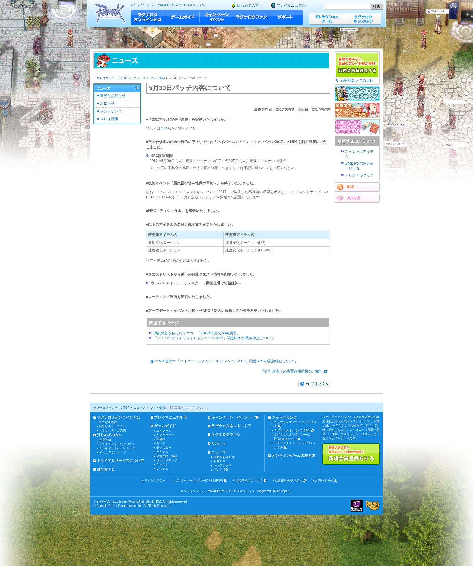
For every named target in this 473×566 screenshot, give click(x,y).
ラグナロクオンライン (109, 13)
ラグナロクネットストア (363, 19)
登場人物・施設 (166, 456)
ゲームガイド (182, 17)
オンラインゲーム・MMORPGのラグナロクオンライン (168, 5)
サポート (285, 17)
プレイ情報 (157, 78)
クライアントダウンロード (117, 444)
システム (162, 468)
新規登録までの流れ (357, 80)
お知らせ (107, 103)
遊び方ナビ (106, 469)
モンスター (163, 447)
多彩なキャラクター (112, 426)
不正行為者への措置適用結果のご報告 (295, 371)
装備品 (160, 439)
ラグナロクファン (251, 17)
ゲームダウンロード (112, 452)
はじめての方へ (249, 5)
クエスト (162, 464)
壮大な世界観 (108, 422)
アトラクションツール (327, 19)
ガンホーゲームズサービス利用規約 (199, 480)
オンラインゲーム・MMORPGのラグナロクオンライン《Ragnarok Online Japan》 (237, 491)
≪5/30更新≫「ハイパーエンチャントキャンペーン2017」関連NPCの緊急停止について (222, 361)
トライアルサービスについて (120, 461)
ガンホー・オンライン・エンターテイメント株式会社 (357, 506)
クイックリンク (284, 417)
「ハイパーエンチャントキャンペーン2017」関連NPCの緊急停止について (214, 338)
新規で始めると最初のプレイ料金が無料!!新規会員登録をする (351, 454)
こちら (165, 128)
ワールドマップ (166, 460)
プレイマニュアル (291, 5)
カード (160, 443)
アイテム (162, 451)
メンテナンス (111, 111)
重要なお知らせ (112, 96)
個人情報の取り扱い (288, 480)
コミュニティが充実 (112, 430)
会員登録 (105, 439)
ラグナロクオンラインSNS (292, 430)
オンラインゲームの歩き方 (293, 455)
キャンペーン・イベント (217, 17)
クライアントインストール (117, 448)
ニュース (140, 78)
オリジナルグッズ (359, 175)
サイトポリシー (155, 480)
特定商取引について (249, 480)
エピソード (163, 430)
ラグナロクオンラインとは (148, 17)
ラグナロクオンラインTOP (111, 78)
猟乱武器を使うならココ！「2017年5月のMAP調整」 (197, 333)
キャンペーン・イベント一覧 (235, 417)
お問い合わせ (324, 480)
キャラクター (165, 434)
